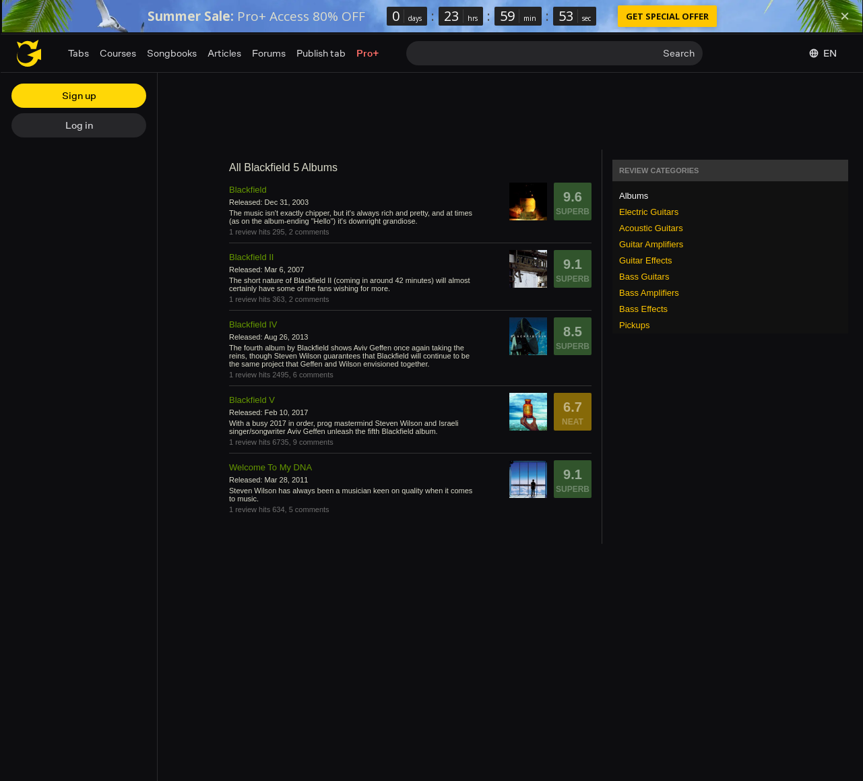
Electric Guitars (648, 212)
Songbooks (172, 53)
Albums (633, 196)
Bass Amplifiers (649, 293)
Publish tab (321, 53)
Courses (118, 53)
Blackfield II (251, 257)
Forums (269, 53)
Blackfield (248, 190)
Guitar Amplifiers (651, 244)
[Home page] (29, 53)
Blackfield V (252, 400)
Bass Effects (643, 309)
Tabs (78, 53)
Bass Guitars (644, 277)
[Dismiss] (845, 16)
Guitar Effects (645, 260)
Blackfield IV (253, 324)
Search (679, 53)
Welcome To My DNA (270, 467)
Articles (224, 53)
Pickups (634, 325)
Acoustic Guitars (651, 228)
